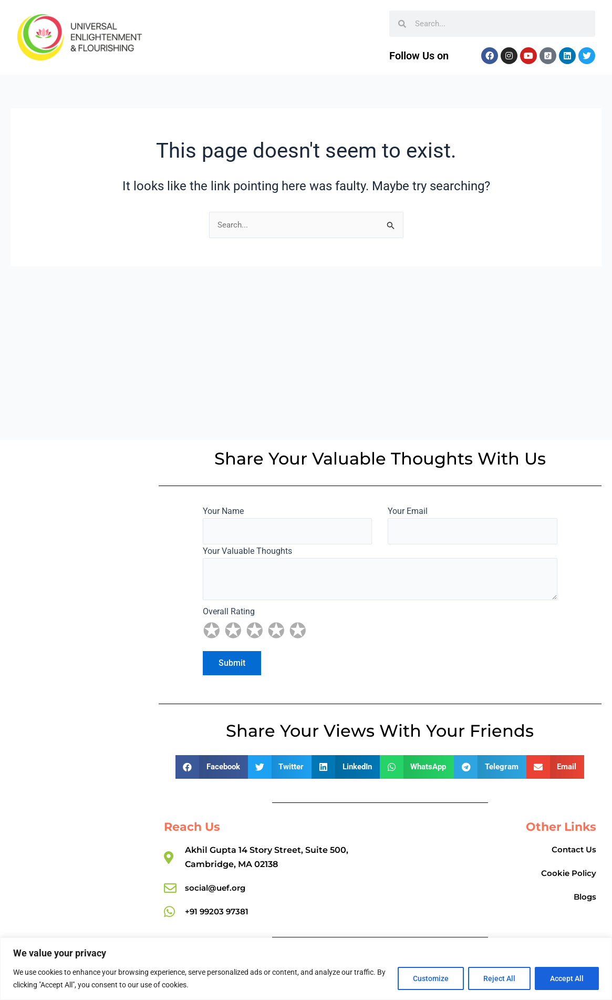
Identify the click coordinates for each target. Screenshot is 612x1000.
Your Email (472, 523)
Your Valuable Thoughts (380, 573)
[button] (211, 765)
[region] (306, 968)
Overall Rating (380, 621)
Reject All (499, 978)
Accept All (567, 978)
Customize (431, 978)
